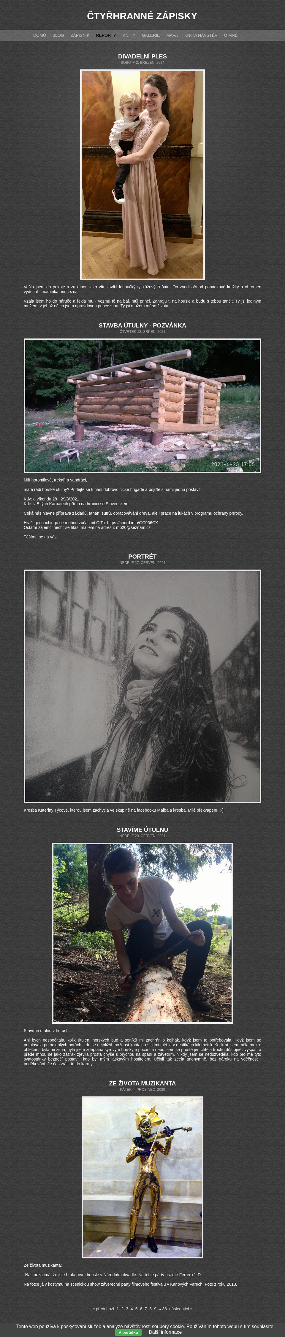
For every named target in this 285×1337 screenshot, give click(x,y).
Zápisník (80, 35)
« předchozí (103, 1308)
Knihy (129, 35)
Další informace (165, 1332)
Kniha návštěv (200, 35)
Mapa (172, 35)
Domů (39, 35)
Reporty (106, 35)
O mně (231, 35)
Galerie (151, 35)
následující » (181, 1308)
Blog (58, 35)
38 (164, 1308)
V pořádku (128, 1332)
